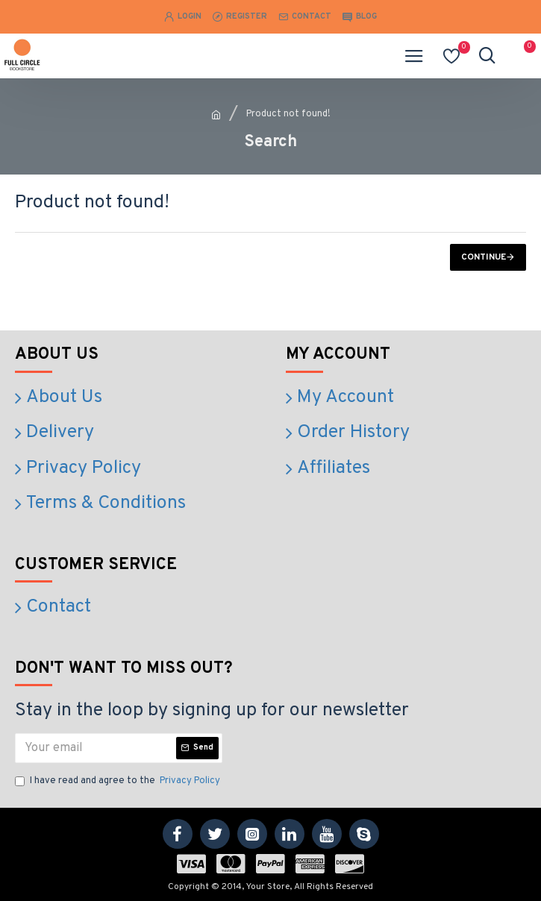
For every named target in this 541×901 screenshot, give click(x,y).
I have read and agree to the (118, 781)
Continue (483, 257)
